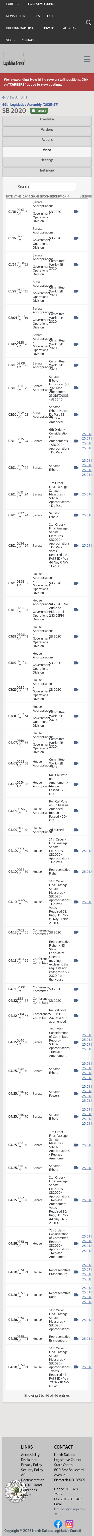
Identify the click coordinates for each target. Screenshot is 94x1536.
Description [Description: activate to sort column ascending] (57, 196)
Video (10, 40)
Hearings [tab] (47, 160)
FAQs (50, 16)
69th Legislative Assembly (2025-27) (30, 104)
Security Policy (32, 1470)
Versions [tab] (47, 129)
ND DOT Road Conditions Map (31, 1490)
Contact (28, 40)
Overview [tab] (47, 119)
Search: (47, 187)
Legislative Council (41, 4)
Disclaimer (29, 1460)
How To (48, 28)
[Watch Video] (76, 212)
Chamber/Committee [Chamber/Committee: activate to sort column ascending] (39, 196)
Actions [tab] (47, 140)
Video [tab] (47, 150)
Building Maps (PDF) (21, 28)
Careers (12, 4)
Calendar (68, 28)
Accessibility (30, 1455)
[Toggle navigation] (84, 59)
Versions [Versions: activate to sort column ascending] (84, 196)
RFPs (36, 16)
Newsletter (15, 16)
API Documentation (32, 1477)
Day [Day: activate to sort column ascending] (25, 196)
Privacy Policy (31, 1465)
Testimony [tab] (47, 170)
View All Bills (14, 97)
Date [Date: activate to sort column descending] (9, 196)
